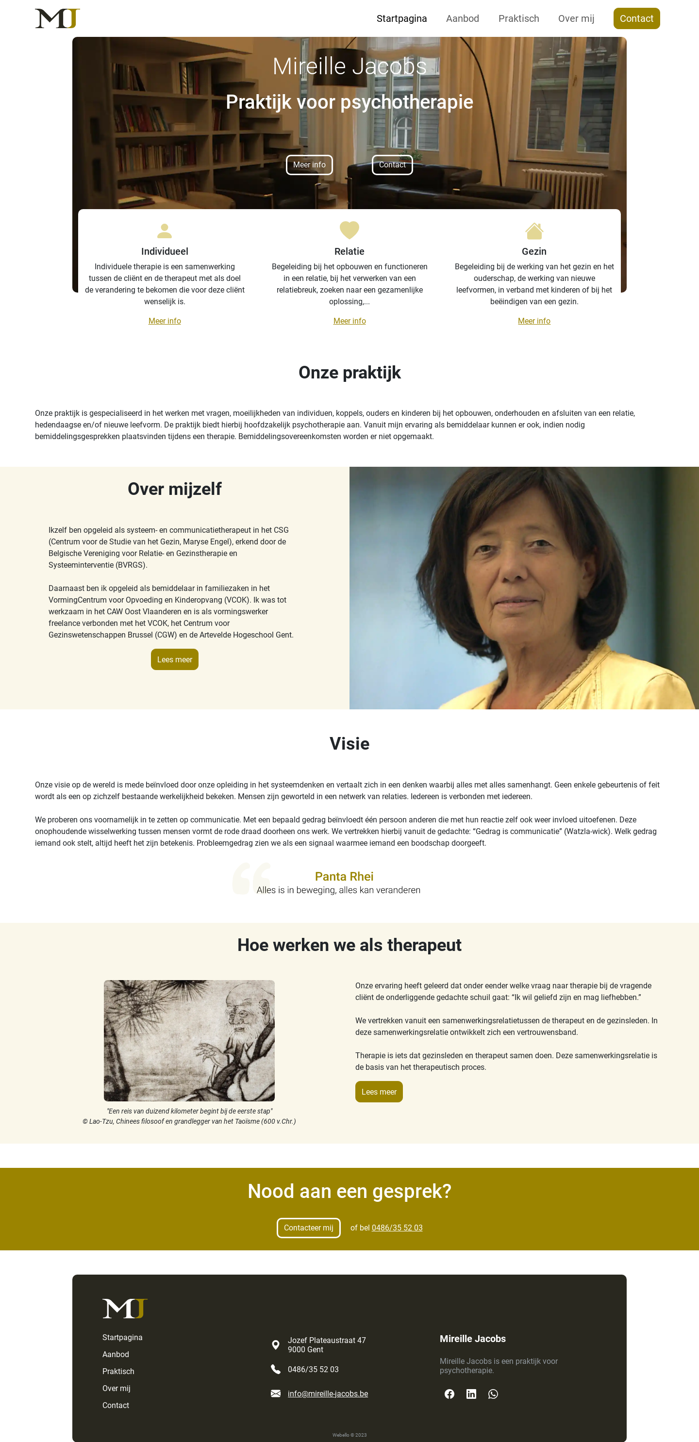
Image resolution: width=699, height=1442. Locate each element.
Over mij (576, 18)
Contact (637, 18)
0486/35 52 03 (397, 1227)
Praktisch (519, 18)
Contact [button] (392, 164)
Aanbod (462, 18)
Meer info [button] (309, 164)
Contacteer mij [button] (308, 1227)
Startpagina (402, 18)
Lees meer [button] (174, 659)
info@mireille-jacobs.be (328, 1393)
